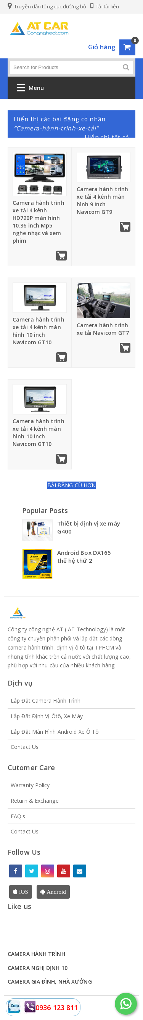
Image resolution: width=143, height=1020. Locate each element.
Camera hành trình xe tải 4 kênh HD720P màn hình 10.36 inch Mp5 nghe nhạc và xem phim (38, 221)
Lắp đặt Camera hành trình (46, 700)
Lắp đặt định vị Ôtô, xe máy (47, 716)
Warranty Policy (30, 785)
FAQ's (18, 816)
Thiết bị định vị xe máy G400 (88, 527)
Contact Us (25, 746)
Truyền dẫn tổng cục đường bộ (47, 6)
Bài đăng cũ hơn (71, 485)
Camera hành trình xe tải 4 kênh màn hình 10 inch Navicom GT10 (38, 331)
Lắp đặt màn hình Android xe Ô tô (55, 731)
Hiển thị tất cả (107, 137)
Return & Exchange (35, 800)
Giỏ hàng (102, 46)
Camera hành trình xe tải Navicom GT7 (103, 329)
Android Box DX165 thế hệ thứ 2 (84, 556)
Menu (30, 89)
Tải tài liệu (104, 6)
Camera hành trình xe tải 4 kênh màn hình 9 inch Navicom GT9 (103, 200)
